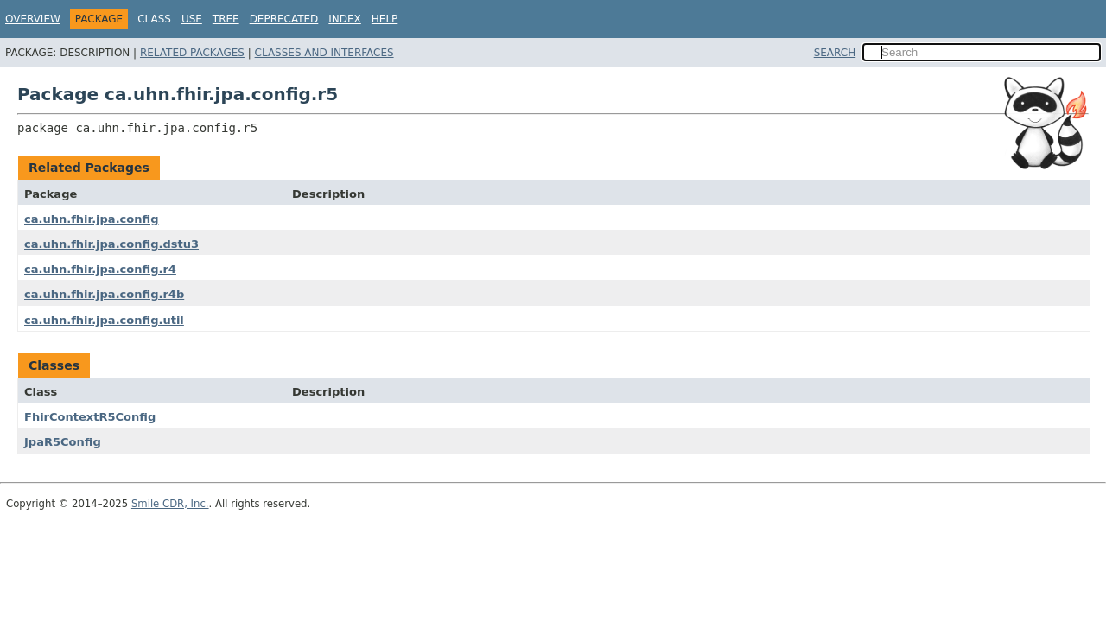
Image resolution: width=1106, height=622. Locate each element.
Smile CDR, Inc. (170, 504)
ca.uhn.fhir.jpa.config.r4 (100, 269)
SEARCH (835, 53)
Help (385, 19)
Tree (226, 19)
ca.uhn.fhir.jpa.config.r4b (104, 294)
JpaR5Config (62, 441)
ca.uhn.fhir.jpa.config (91, 219)
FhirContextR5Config (90, 416)
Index (344, 19)
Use (191, 19)
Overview (32, 19)
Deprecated (284, 19)
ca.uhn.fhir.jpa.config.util (104, 320)
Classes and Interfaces (324, 53)
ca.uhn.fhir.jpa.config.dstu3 (111, 244)
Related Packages (192, 53)
